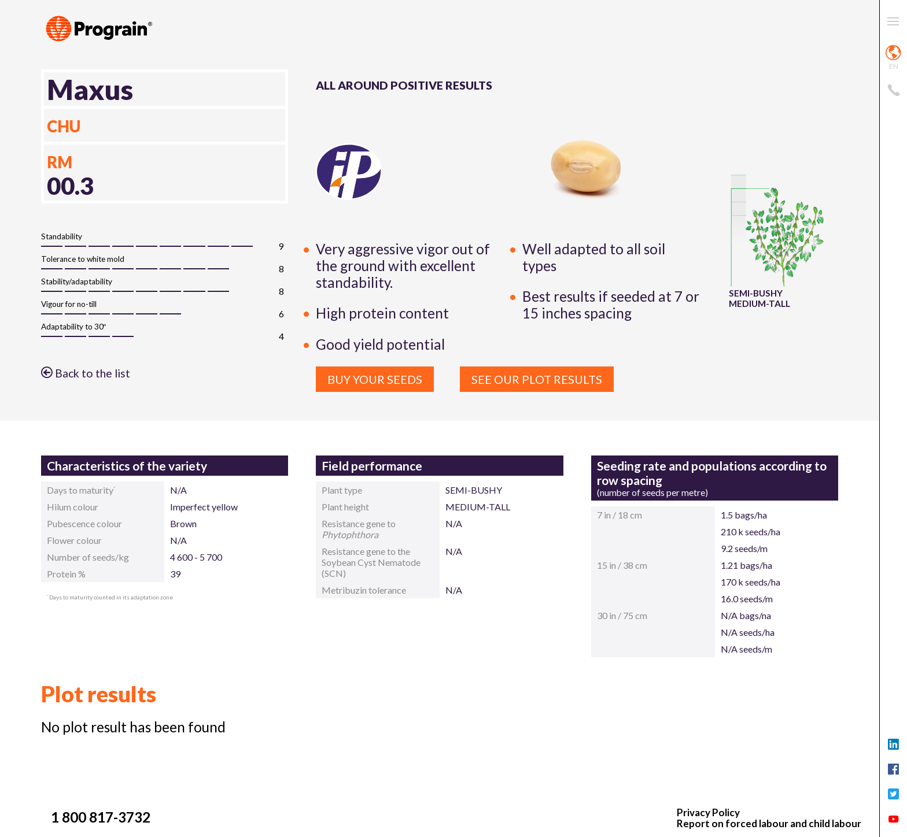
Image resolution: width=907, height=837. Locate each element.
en (893, 58)
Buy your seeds (374, 379)
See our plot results (536, 379)
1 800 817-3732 (100, 817)
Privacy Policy (708, 813)
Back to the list (85, 373)
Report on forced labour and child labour (769, 824)
